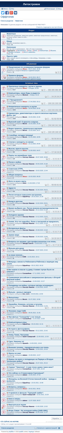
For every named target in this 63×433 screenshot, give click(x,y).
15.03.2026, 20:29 (34, 123)
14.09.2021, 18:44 (36, 343)
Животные (11, 34)
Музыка (53, 50)
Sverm (24, 312)
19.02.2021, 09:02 (34, 388)
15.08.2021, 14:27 (34, 355)
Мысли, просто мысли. (18, 149)
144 (49, 132)
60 (58, 139)
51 (52, 119)
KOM (24, 257)
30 (55, 198)
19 (58, 152)
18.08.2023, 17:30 (41, 243)
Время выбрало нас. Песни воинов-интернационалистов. (33, 208)
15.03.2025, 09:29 (34, 176)
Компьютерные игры (17, 322)
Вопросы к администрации (31, 70)
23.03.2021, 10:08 (37, 383)
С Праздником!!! (15, 100)
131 (53, 103)
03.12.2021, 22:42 (42, 330)
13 (58, 205)
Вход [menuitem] (60, 9)
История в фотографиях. (19, 329)
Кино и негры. (14, 399)
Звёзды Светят (27, 243)
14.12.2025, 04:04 (34, 144)
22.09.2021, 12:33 (43, 336)
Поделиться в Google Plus (11, 12)
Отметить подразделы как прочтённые (49, 27)
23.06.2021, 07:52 (34, 375)
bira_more (26, 294)
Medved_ (25, 95)
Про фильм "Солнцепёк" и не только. (24, 317)
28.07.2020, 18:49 (34, 69)
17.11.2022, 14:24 (39, 273)
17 (52, 152)
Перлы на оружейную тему (20, 155)
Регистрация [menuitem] (50, 9)
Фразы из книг (14, 353)
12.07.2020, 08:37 (34, 400)
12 (55, 205)
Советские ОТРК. (15, 169)
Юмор (9, 41)
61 (60, 139)
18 (55, 152)
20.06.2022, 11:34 (42, 306)
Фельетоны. (13, 297)
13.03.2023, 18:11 (33, 257)
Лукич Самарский (28, 336)
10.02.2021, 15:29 (43, 394)
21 (58, 192)
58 (52, 139)
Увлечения (11, 47)
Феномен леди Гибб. (17, 311)
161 (56, 125)
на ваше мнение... (16, 255)
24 (52, 97)
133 (60, 103)
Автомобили (21, 50)
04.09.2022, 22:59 (37, 294)
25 (55, 97)
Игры (30, 50)
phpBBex (11, 431)
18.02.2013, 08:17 (34, 77)
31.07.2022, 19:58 (34, 299)
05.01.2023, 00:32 (37, 265)
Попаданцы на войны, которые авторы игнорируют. (31, 285)
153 (53, 110)
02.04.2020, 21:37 (42, 412)
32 (60, 198)
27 (60, 97)
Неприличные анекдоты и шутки (22, 107)
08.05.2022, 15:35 (34, 312)
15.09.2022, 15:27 (39, 281)
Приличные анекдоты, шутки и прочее (25, 86)
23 (55, 218)
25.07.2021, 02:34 (39, 369)
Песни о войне (14, 162)
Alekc (24, 183)
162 (60, 125)
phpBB (21, 431)
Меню (6, 9)
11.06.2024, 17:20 (34, 183)
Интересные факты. (17, 228)
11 (52, 205)
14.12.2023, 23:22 (42, 216)
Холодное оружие (16, 215)
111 (53, 145)
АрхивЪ (25, 343)
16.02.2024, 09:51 (42, 203)
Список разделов (7, 428)
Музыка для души (16, 248)
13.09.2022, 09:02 (42, 287)
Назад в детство (15, 201)
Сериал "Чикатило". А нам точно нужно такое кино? (30, 367)
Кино (35, 50)
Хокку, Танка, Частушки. (18, 335)
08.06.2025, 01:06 (42, 164)
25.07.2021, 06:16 (42, 363)
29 (52, 198)
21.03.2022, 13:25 (39, 318)
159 (49, 125)
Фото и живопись (29, 52)
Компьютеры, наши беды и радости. (24, 93)
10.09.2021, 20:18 (42, 349)
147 (60, 132)
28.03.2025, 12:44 (42, 170)
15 (55, 238)
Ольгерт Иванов (28, 157)
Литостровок (31, 4)
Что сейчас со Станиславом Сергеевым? (26, 373)
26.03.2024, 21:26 (37, 196)
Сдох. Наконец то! (16, 341)
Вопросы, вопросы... (17, 387)
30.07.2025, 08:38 (42, 157)
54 (60, 119)
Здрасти (12, 188)
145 (53, 132)
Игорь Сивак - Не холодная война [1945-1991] (28, 411)
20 (60, 152)
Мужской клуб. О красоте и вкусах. (23, 122)
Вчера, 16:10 (34, 95)
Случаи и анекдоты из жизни (20, 142)
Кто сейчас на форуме (10, 421)
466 (56, 90)
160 (53, 125)
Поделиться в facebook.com (7, 12)
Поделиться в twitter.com (2, 12)
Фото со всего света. (17, 181)
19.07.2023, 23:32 (42, 250)
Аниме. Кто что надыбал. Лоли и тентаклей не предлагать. (33, 222)
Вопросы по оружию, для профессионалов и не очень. (32, 242)
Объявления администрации (31, 79)
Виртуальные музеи (17, 405)
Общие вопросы (15, 175)
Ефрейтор (26, 196)
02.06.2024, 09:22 (42, 190)
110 (49, 145)
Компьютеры (44, 50)
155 (60, 110)
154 (56, 110)
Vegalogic (31, 431)
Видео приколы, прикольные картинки (25, 129)
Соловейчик (26, 273)
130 (49, 103)
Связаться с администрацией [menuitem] (47, 428)
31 (58, 198)
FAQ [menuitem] (12, 9)
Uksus (24, 69)
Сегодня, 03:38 (33, 88)
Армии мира (13, 235)
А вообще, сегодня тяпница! (20, 135)
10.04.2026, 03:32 (34, 108)
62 (60, 185)
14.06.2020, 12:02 (42, 406)
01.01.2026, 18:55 (34, 137)
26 (58, 97)
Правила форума (15, 75)
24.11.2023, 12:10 (42, 223)
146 (56, 132)
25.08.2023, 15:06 (42, 236)
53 (58, 119)
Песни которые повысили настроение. (25, 195)
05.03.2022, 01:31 (37, 324)
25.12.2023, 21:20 (42, 210)
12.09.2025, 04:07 (34, 150)
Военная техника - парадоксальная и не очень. (28, 347)
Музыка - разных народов (19, 292)
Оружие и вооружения (14, 52)
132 (56, 103)
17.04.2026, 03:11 (34, 101)
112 (56, 145)
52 (55, 119)
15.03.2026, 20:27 (34, 130)
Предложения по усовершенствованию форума (29, 67)
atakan (24, 355)
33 (60, 308)
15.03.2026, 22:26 (34, 117)
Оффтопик (7, 16)
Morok (24, 117)
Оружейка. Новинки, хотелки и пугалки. (25, 304)
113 (60, 145)
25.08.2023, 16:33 (42, 230)
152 (49, 110)
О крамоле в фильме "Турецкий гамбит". (26, 393)
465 (53, 90)
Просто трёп (12, 56)
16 (58, 238)
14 (60, 205)
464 (49, 90)
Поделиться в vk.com (15, 12)
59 (55, 139)
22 (60, 192)
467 (60, 90)
